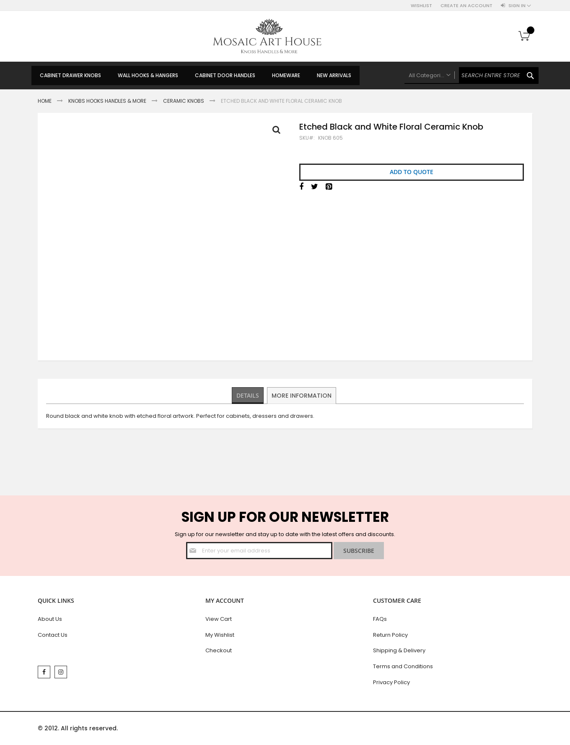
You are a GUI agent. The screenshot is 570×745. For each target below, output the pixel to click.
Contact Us (52, 635)
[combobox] (471, 75)
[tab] (248, 395)
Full (278, 131)
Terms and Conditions (403, 666)
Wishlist (421, 6)
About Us (50, 619)
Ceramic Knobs (183, 100)
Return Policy (390, 635)
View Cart (218, 619)
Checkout (218, 650)
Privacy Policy (391, 682)
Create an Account (466, 6)
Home (45, 100)
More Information (302, 395)
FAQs (380, 619)
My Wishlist (219, 635)
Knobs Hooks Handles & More (107, 100)
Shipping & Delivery (399, 650)
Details (248, 395)
